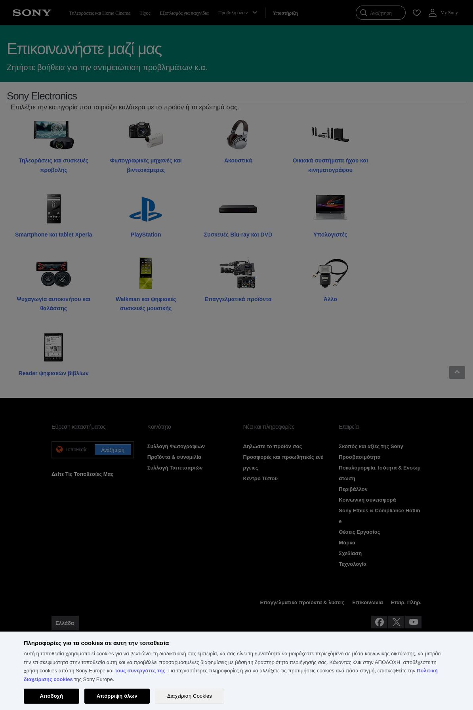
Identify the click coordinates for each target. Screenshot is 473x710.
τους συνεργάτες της (140, 671)
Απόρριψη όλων (117, 696)
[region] (236, 671)
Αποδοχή (51, 696)
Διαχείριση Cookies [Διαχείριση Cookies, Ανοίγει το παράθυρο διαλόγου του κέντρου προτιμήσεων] (189, 696)
